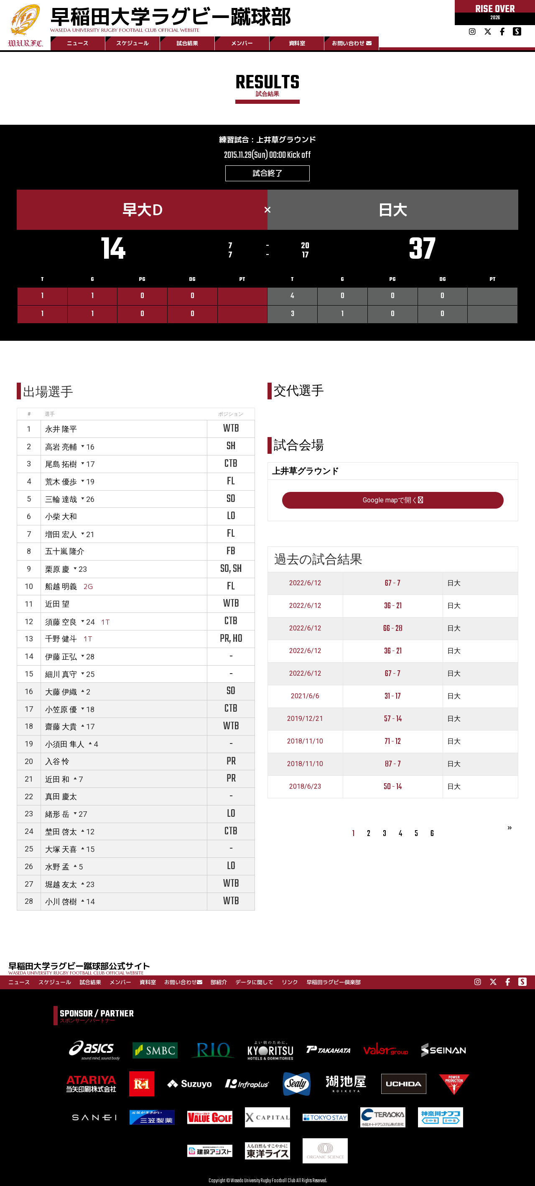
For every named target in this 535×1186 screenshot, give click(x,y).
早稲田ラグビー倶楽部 (333, 982)
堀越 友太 (61, 884)
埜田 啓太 (61, 831)
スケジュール (132, 43)
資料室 (297, 43)
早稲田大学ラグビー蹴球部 (170, 17)
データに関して (254, 982)
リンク (290, 982)
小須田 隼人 (64, 744)
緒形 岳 (57, 814)
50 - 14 (393, 786)
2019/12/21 (305, 719)
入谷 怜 (57, 761)
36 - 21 (393, 605)
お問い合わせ (352, 43)
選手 (50, 414)
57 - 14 (393, 719)
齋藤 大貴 (61, 726)
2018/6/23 (305, 786)
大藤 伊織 (61, 691)
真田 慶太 (61, 796)
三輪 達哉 (61, 499)
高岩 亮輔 (61, 446)
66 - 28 (393, 628)
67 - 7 (392, 583)
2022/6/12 (305, 583)
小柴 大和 (61, 516)
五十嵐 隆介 (64, 551)
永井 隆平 (61, 428)
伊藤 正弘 (61, 656)
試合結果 (187, 43)
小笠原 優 (61, 709)
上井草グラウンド (286, 139)
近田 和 (57, 779)
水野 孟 (57, 866)
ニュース (78, 43)
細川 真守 (61, 674)
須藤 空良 (61, 621)
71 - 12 (393, 741)
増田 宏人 (61, 534)
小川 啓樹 (61, 901)
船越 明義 (61, 586)
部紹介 (219, 982)
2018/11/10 (305, 741)
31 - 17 (393, 696)
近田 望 (57, 603)
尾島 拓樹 (61, 464)
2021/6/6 (305, 696)
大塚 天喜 (61, 849)
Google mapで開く (393, 500)
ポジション (230, 414)
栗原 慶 (57, 569)
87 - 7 (393, 764)
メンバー (242, 43)
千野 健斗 (61, 638)
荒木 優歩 (61, 481)
